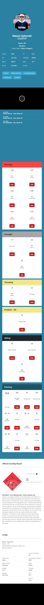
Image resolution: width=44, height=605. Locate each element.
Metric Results (16, 73)
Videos (6, 73)
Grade (31, 302)
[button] (22, 98)
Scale (12, 185)
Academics (7, 77)
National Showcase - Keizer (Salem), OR (20, 113)
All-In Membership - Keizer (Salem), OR (20, 122)
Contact (17, 77)
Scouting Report (29, 73)
